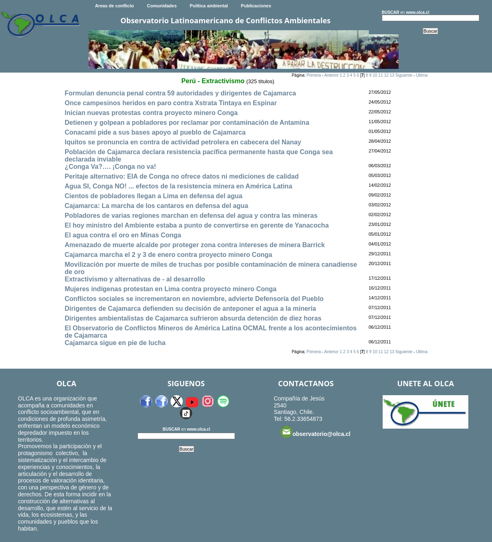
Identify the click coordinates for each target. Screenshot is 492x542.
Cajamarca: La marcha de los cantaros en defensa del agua (156, 205)
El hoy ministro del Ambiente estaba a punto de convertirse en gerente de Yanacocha (196, 225)
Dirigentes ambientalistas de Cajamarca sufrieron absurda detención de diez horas (192, 318)
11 (380, 75)
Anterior (331, 75)
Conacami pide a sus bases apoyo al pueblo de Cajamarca (155, 132)
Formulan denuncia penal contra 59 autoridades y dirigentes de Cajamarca (180, 93)
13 (392, 75)
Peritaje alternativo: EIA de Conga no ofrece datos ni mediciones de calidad (181, 176)
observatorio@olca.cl (315, 432)
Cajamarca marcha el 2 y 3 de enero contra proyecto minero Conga (168, 254)
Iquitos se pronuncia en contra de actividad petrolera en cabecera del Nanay (182, 142)
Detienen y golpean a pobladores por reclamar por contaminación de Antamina (186, 122)
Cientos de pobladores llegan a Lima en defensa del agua (153, 195)
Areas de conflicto (114, 5)
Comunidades (162, 5)
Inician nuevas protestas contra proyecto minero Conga (150, 112)
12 (386, 75)
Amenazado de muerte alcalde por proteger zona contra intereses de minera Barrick (194, 244)
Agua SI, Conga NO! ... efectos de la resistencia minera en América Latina (178, 186)
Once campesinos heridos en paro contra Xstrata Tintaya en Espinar (170, 103)
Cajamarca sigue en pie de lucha (114, 342)
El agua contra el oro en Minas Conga (122, 235)
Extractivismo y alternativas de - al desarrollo (134, 279)
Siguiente (403, 75)
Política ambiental (209, 5)
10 (374, 75)
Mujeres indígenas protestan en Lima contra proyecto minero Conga (170, 288)
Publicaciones (256, 5)
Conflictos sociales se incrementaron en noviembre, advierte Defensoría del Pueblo (194, 298)
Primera (314, 75)
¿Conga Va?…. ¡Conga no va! (110, 166)
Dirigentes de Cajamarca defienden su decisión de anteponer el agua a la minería (190, 308)
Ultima (422, 75)
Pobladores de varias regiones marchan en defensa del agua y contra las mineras (190, 215)
